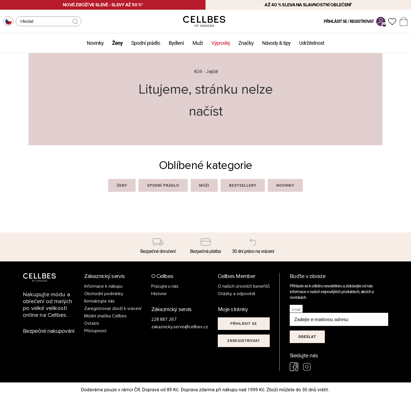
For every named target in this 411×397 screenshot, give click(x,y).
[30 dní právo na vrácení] (253, 246)
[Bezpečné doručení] (158, 246)
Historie (159, 294)
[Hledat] (48, 21)
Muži (197, 43)
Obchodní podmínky (103, 294)
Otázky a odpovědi (236, 294)
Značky (245, 43)
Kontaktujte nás (99, 301)
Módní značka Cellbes (105, 316)
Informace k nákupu (103, 286)
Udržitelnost (311, 43)
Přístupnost (95, 331)
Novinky (95, 43)
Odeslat (307, 336)
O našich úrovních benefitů (244, 286)
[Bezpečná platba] (205, 246)
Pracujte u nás (165, 286)
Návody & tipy (276, 43)
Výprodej (220, 43)
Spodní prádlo (145, 43)
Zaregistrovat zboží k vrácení (112, 308)
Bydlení (176, 43)
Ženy (117, 43)
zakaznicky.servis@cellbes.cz (174, 327)
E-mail (296, 310)
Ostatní (91, 323)
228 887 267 (164, 319)
